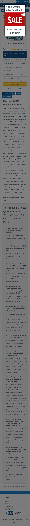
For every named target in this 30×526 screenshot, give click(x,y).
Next (24, 30)
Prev (5, 30)
